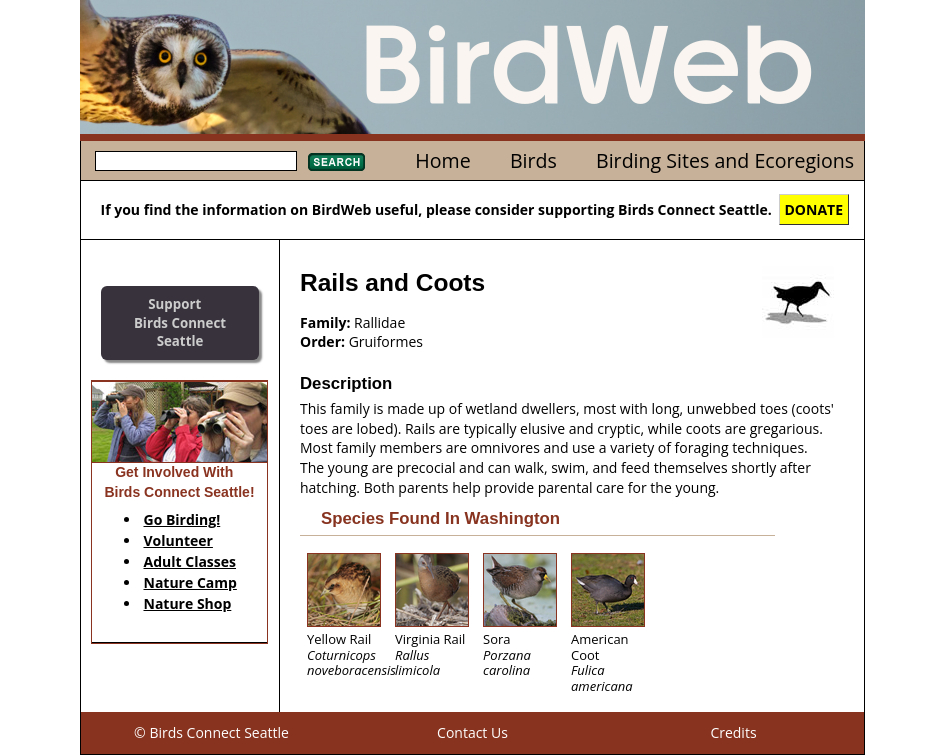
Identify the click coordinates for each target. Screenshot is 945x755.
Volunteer (178, 540)
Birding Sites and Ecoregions (725, 160)
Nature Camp (190, 582)
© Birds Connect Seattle (211, 732)
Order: (322, 341)
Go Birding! (182, 519)
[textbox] (196, 161)
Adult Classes (190, 561)
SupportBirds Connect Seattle (180, 322)
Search (336, 162)
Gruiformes (386, 341)
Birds (533, 160)
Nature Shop (188, 603)
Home (442, 160)
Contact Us (472, 732)
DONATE (814, 209)
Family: (325, 322)
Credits (733, 732)
